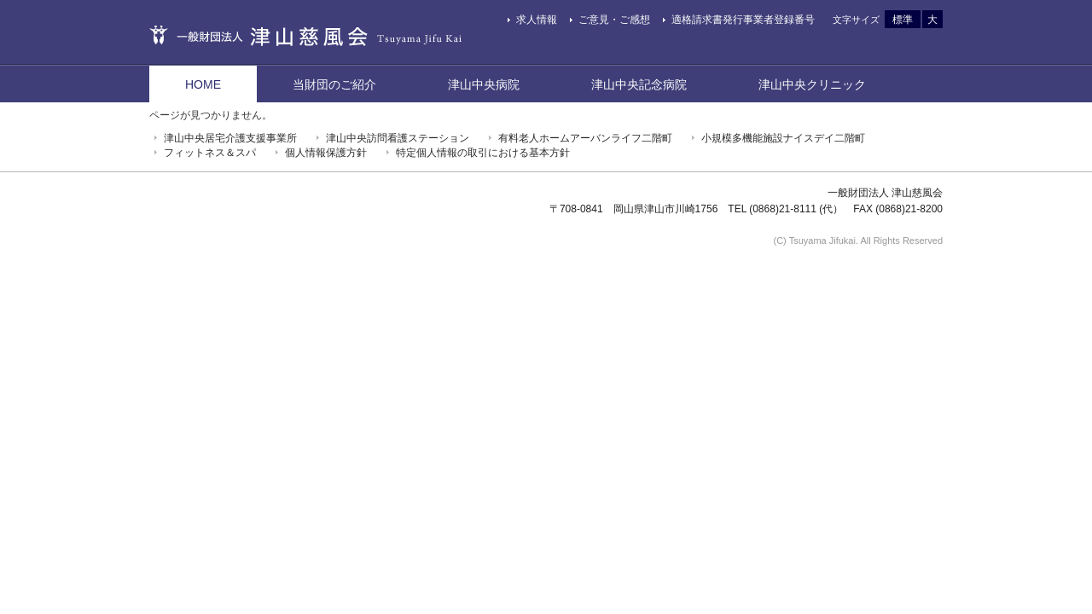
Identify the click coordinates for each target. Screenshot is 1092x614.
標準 (902, 20)
